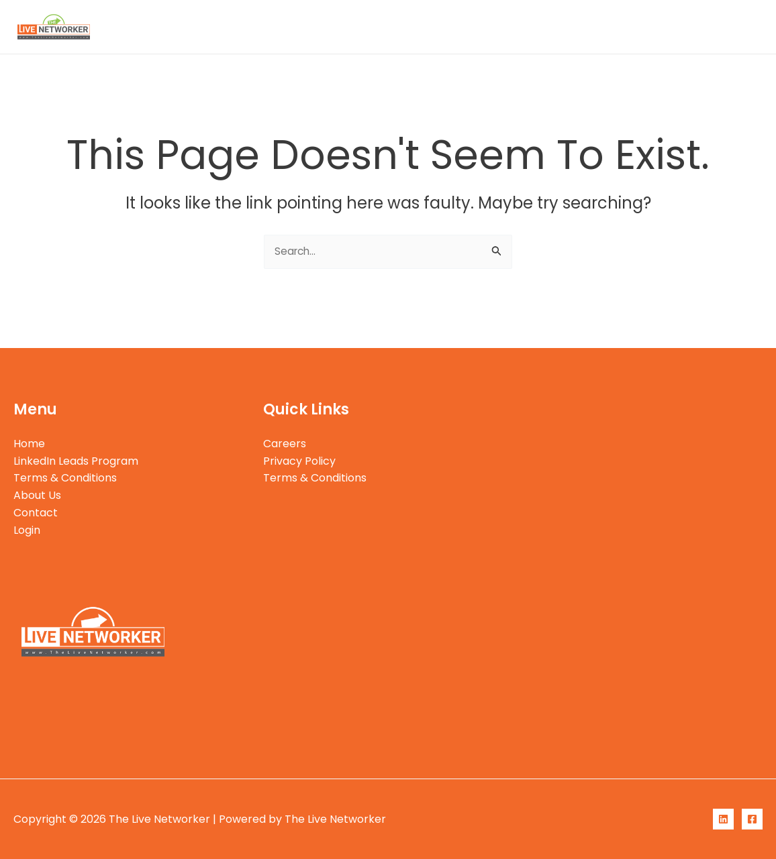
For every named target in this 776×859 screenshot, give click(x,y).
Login (738, 26)
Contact (681, 26)
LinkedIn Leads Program (381, 26)
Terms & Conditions (517, 26)
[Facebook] (752, 819)
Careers (284, 443)
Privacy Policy (299, 461)
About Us (614, 26)
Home (281, 26)
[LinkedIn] (723, 819)
